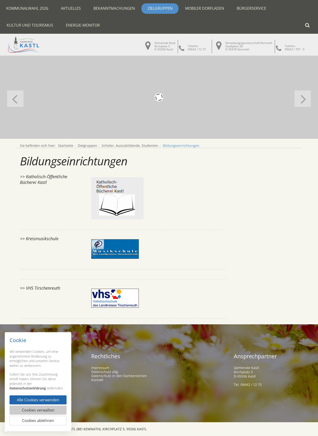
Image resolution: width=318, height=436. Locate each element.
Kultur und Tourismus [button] (30, 25)
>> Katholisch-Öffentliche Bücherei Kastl (43, 179)
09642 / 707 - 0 (294, 49)
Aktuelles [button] (71, 8)
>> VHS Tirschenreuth (40, 288)
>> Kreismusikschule (39, 238)
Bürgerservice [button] (251, 8)
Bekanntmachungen (114, 8)
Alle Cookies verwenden (38, 399)
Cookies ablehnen (38, 420)
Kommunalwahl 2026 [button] (27, 8)
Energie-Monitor (83, 25)
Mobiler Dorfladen (204, 8)
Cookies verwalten (38, 410)
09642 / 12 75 (197, 49)
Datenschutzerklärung (28, 388)
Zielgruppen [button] (160, 8)
